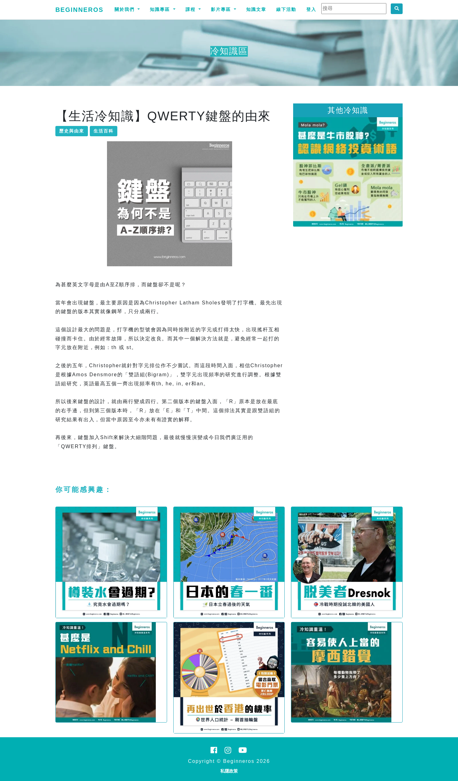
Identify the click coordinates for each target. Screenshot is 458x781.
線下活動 (286, 9)
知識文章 (256, 9)
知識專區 (161, 9)
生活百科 (104, 130)
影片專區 (222, 9)
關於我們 (125, 9)
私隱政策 (229, 770)
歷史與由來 (71, 130)
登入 (311, 9)
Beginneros (79, 9)
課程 (191, 9)
